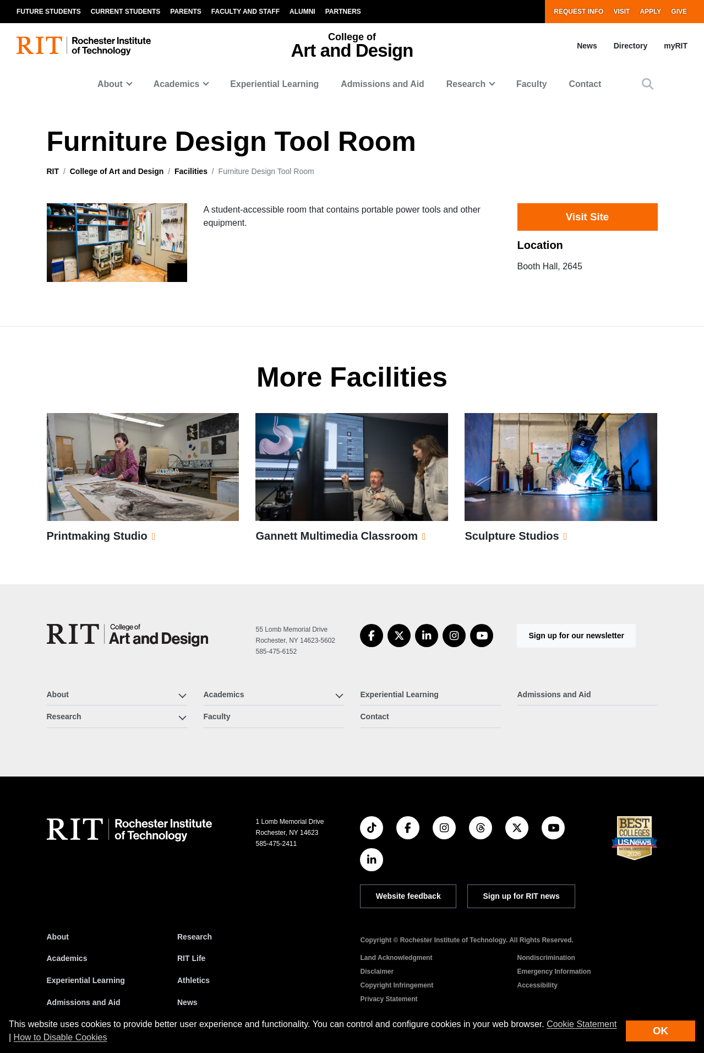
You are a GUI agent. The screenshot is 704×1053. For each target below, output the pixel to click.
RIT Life (191, 958)
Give (679, 11)
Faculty (531, 84)
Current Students (126, 11)
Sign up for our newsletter (576, 635)
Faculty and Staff (245, 11)
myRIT (675, 45)
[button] (647, 84)
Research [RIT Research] (194, 936)
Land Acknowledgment (396, 958)
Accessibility (537, 985)
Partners (343, 11)
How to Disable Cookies (60, 1037)
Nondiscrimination (546, 958)
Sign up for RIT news (521, 896)
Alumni (302, 11)
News (587, 45)
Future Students (49, 11)
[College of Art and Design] (128, 635)
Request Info (578, 11)
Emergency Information (554, 971)
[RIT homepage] (84, 46)
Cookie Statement (581, 1024)
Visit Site (587, 216)
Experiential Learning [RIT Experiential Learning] (86, 980)
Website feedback (408, 896)
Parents (185, 11)
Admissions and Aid (382, 84)
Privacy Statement (388, 999)
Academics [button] (177, 84)
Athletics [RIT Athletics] (193, 980)
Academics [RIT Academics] (67, 958)
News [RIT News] (187, 1002)
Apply (650, 11)
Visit (621, 11)
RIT (53, 171)
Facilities (191, 171)
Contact (585, 84)
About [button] (110, 84)
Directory (630, 45)
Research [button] (465, 84)
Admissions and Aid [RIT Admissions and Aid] (84, 1002)
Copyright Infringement (396, 985)
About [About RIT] (58, 936)
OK (660, 1030)
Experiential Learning (274, 84)
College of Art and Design (117, 171)
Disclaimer (377, 971)
